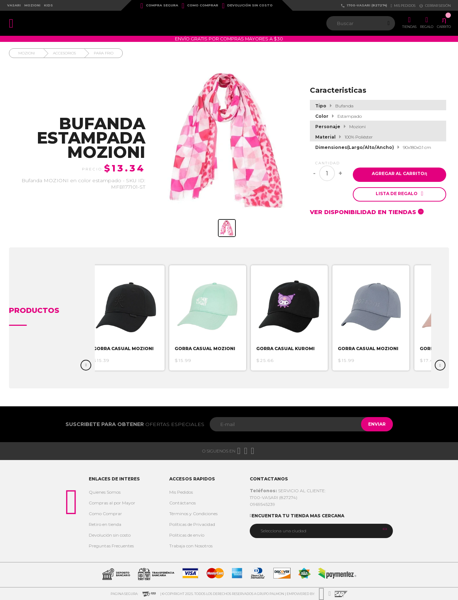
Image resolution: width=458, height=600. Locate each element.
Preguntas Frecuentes (111, 545)
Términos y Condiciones (193, 513)
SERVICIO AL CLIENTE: (288, 490)
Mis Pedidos (181, 492)
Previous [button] (86, 365)
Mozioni (32, 5)
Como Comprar (200, 6)
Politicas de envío (186, 535)
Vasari (14, 5)
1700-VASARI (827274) (364, 5)
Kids (48, 5)
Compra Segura (159, 6)
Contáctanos (182, 502)
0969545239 (262, 504)
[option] (136, 318)
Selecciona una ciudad (283, 530)
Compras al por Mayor (112, 502)
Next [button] (440, 365)
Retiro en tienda (105, 524)
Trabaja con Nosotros (191, 545)
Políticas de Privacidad (192, 524)
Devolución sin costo (247, 6)
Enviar (373, 424)
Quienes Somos (105, 492)
